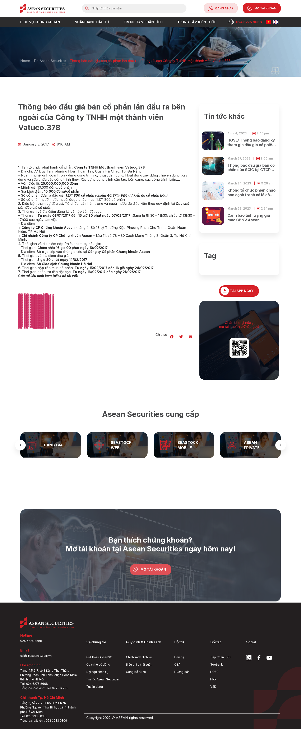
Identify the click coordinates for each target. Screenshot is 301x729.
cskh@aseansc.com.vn (36, 655)
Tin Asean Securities (49, 61)
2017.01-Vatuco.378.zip (36, 328)
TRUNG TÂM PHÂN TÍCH (144, 22)
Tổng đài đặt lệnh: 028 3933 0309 (43, 720)
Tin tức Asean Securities (103, 679)
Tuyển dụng (94, 686)
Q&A (177, 664)
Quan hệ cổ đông (98, 664)
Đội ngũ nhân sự (97, 672)
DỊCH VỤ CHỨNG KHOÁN (41, 22)
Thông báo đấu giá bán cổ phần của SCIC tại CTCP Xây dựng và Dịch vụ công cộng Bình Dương (251, 167)
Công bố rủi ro (136, 672)
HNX (213, 679)
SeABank (216, 664)
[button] (171, 336)
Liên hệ (179, 657)
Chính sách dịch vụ (139, 657)
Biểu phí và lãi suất (138, 664)
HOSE (214, 672)
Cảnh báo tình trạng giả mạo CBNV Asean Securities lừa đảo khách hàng (250, 217)
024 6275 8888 (31, 641)
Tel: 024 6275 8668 (34, 683)
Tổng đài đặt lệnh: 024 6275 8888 (44, 688)
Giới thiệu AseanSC (99, 657)
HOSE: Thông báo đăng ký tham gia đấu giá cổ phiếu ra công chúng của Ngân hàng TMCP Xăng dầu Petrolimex (251, 142)
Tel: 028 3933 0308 (33, 716)
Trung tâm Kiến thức (197, 22)
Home (25, 61)
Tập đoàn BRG (220, 657)
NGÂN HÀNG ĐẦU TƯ (93, 22)
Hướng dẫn (182, 672)
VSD (213, 686)
